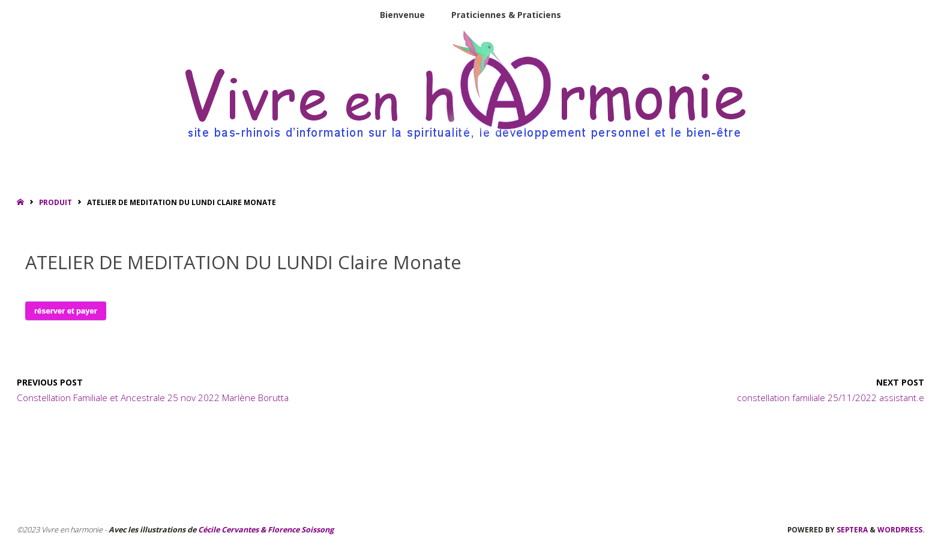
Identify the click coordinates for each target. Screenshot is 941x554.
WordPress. (900, 529)
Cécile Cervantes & (232, 530)
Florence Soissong (300, 530)
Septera (851, 529)
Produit (55, 202)
